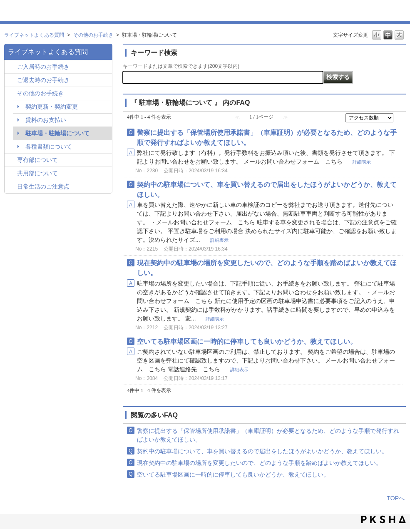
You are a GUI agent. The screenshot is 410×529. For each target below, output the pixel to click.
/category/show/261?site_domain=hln (11, 173)
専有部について (37, 159)
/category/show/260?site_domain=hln (11, 160)
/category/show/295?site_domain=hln (11, 80)
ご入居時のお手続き (43, 66)
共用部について (37, 173)
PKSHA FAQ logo (383, 519)
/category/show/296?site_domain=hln (11, 93)
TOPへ (396, 498)
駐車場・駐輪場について (57, 133)
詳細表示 (362, 161)
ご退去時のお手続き (43, 80)
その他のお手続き (93, 35)
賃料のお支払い (45, 120)
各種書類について (48, 146)
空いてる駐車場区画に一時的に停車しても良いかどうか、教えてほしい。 (247, 341)
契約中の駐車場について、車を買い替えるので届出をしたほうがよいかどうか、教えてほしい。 (262, 451)
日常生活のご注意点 (43, 186)
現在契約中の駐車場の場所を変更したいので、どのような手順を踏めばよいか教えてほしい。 (259, 462)
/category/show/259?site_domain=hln (11, 67)
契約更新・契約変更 (51, 106)
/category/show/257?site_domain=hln (11, 187)
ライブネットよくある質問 (34, 35)
